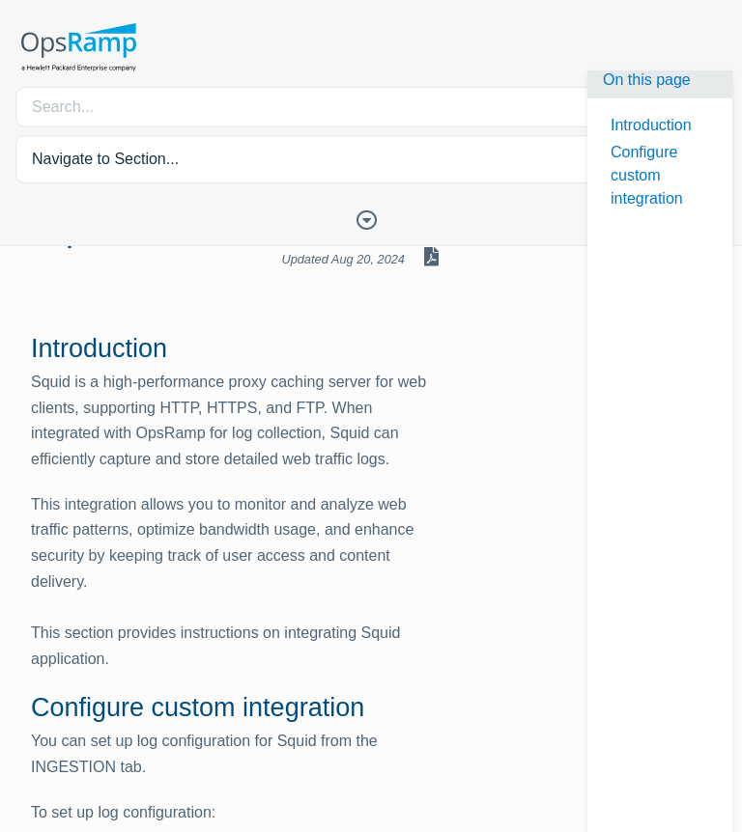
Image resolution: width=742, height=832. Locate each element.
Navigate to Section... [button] (105, 159)
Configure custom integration (647, 175)
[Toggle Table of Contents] (371, 218)
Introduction (651, 125)
